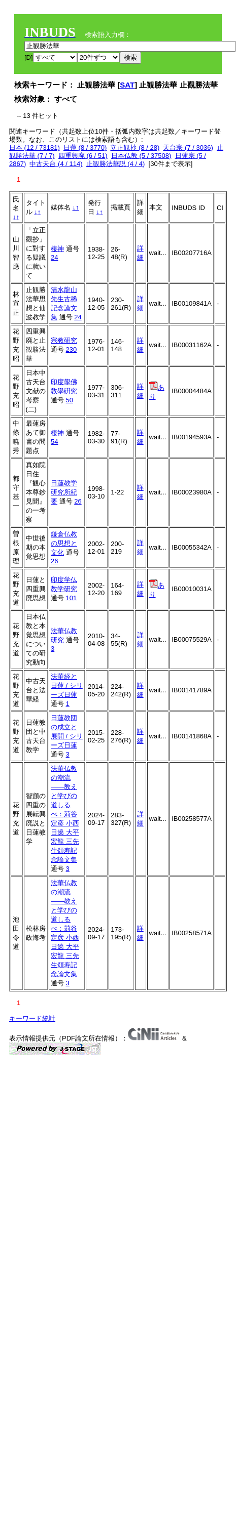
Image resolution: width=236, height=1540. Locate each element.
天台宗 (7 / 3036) (188, 147)
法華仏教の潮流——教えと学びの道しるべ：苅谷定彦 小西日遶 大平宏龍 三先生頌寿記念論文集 (65, 814)
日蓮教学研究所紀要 (64, 492)
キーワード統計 (32, 1018)
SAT (127, 84)
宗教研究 (64, 340)
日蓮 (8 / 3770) (85, 147)
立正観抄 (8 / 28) (134, 147)
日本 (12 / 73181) (34, 147)
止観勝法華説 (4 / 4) (115, 164)
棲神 (57, 249)
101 (71, 598)
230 (71, 349)
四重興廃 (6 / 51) (83, 155)
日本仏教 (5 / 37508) (141, 155)
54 (54, 441)
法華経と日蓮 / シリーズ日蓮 (67, 685)
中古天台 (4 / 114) (55, 164)
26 (77, 501)
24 (54, 257)
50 (69, 400)
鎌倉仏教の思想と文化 (64, 543)
